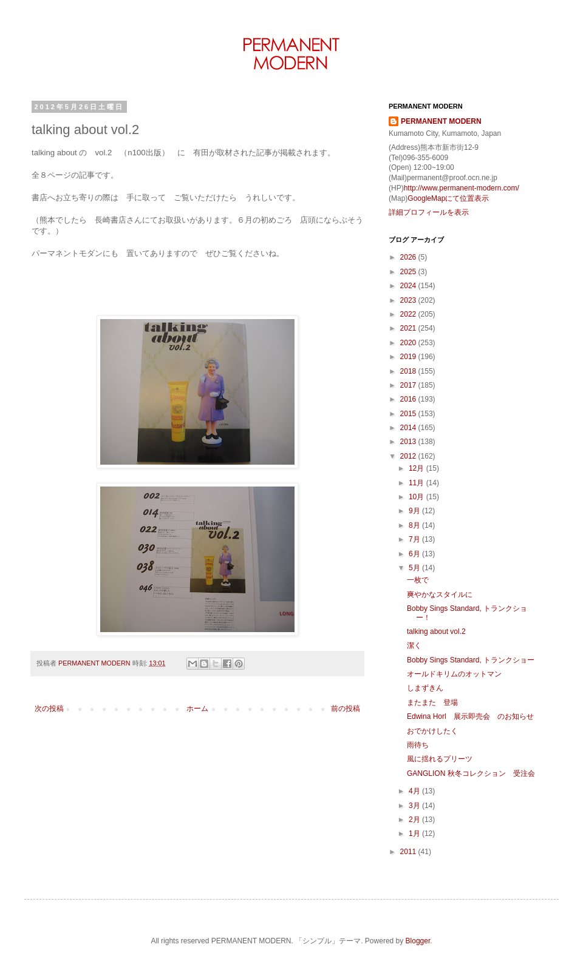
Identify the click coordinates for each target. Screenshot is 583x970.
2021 (409, 328)
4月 (415, 791)
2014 (409, 427)
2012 (409, 456)
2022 (409, 314)
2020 (409, 342)
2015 (409, 413)
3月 (415, 805)
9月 (415, 511)
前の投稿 (345, 708)
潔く (414, 645)
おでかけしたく (432, 731)
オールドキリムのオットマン (454, 674)
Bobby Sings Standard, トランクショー (470, 660)
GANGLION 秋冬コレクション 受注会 (471, 773)
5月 (415, 568)
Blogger (418, 941)
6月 (415, 554)
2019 (409, 356)
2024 (409, 285)
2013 (409, 441)
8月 (415, 525)
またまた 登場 (432, 702)
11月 (417, 483)
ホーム (197, 708)
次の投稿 (49, 708)
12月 (417, 468)
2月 (415, 819)
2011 (409, 851)
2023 (409, 300)
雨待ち (418, 745)
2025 (409, 272)
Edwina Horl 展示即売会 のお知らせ (470, 716)
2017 (409, 385)
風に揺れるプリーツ (439, 759)
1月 (415, 833)
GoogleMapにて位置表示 (448, 198)
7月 (415, 539)
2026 (409, 257)
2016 (409, 399)
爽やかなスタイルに (439, 594)
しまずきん (425, 688)
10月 (417, 497)
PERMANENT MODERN (441, 121)
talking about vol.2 (436, 631)
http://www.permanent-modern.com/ (461, 188)
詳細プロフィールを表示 (429, 212)
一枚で (418, 580)
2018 (409, 371)
